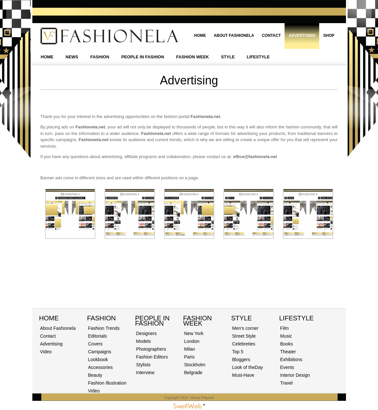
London (192, 341)
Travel (286, 383)
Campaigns (99, 351)
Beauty (95, 375)
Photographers (151, 349)
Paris (189, 356)
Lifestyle (296, 318)
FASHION (99, 56)
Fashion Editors (152, 356)
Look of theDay (247, 367)
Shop (328, 35)
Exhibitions (291, 359)
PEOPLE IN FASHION (142, 56)
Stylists (143, 364)
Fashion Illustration (107, 383)
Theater (288, 351)
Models (143, 341)
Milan (189, 349)
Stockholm (194, 364)
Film (284, 328)
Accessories (100, 367)
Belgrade (193, 372)
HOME (47, 56)
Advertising (301, 35)
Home (200, 35)
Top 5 (237, 351)
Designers (146, 333)
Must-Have (243, 375)
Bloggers (241, 359)
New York (194, 333)
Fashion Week (197, 321)
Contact (271, 35)
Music (286, 336)
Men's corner (245, 328)
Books (286, 343)
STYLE (228, 56)
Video (46, 351)
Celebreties (243, 343)
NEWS (72, 56)
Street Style (244, 336)
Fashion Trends (104, 328)
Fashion (101, 318)
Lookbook (98, 359)
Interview (145, 372)
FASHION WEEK (192, 56)
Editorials (97, 336)
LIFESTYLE (258, 56)
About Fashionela (234, 35)
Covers (95, 343)
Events (287, 367)
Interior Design (295, 375)
